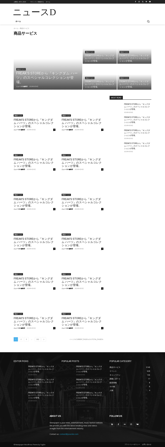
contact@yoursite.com (69, 434)
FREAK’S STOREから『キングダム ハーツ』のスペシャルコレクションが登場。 (34, 123)
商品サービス (21, 69)
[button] (148, 21)
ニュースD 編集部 (19, 130)
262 (37, 339)
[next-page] (44, 339)
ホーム (16, 28)
